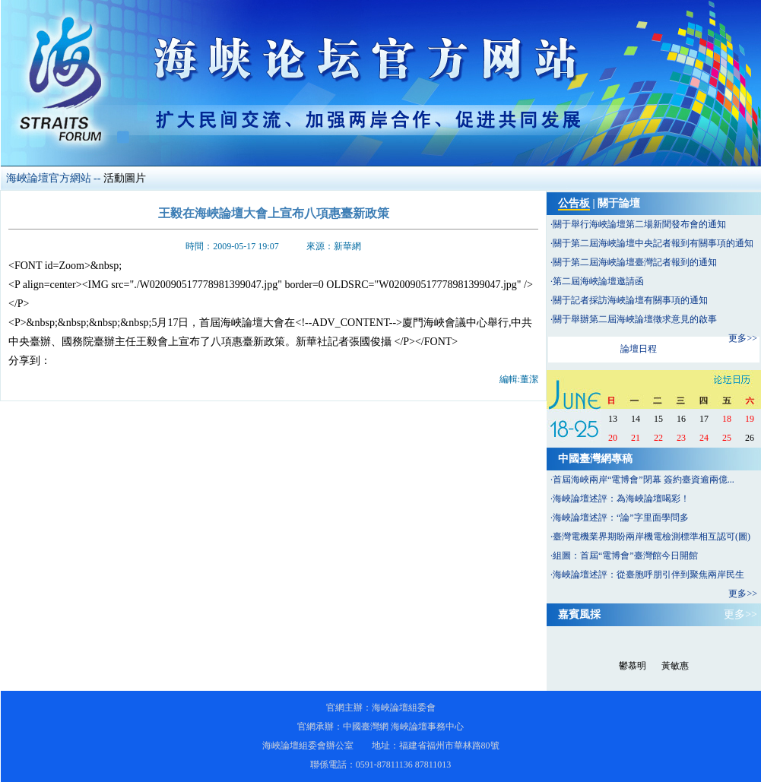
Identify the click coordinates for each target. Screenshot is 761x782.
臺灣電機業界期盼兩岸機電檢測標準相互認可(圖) (651, 536)
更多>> (742, 338)
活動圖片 (124, 178)
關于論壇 (619, 203)
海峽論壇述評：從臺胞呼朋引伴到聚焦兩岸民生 (648, 574)
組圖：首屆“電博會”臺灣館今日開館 (625, 555)
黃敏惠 (675, 665)
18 (726, 418)
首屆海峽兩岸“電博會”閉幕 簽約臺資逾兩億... (643, 479)
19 (749, 418)
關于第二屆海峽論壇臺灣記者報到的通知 (635, 262)
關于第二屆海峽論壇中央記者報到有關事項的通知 (653, 243)
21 (635, 437)
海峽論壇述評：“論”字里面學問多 (621, 517)
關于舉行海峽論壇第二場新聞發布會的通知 (639, 224)
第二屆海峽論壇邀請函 (598, 281)
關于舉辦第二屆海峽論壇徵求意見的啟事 (635, 319)
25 (726, 437)
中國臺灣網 (365, 726)
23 (681, 437)
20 (612, 437)
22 (658, 437)
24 (704, 437)
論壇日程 (638, 349)
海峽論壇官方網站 (48, 178)
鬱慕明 (632, 665)
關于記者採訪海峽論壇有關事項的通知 (630, 300)
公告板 (574, 203)
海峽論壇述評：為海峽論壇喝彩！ (621, 498)
